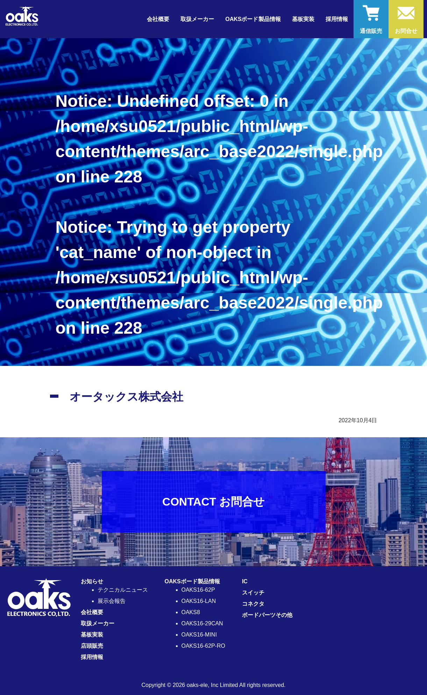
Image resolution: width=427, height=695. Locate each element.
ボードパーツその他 (267, 615)
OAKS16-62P (198, 590)
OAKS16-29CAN (202, 623)
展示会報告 (112, 601)
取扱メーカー (197, 19)
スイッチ (253, 593)
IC (245, 581)
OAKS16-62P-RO (203, 646)
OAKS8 (191, 612)
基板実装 (303, 19)
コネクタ (253, 604)
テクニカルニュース (123, 590)
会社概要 (158, 19)
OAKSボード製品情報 (192, 581)
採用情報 (337, 19)
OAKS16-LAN (199, 601)
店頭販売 (92, 646)
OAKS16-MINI (199, 635)
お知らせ (92, 581)
